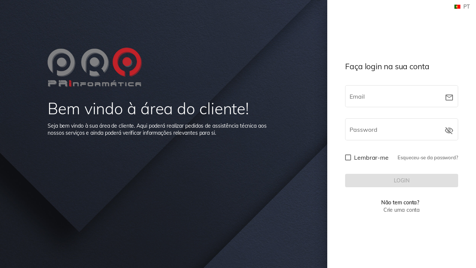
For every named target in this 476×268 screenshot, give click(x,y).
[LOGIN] (401, 180)
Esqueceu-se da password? (428, 157)
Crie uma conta (401, 210)
